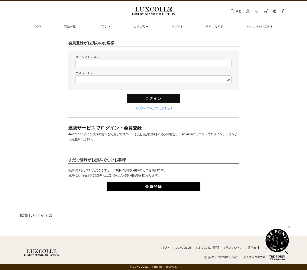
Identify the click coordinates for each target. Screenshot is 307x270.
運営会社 (253, 248)
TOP (166, 248)
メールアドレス (87, 57)
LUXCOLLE (183, 248)
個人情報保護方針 (253, 257)
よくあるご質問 (208, 248)
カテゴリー (141, 26)
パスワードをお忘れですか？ (153, 109)
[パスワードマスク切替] (228, 79)
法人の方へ (233, 248)
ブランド (105, 26)
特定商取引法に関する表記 (217, 257)
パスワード (84, 73)
